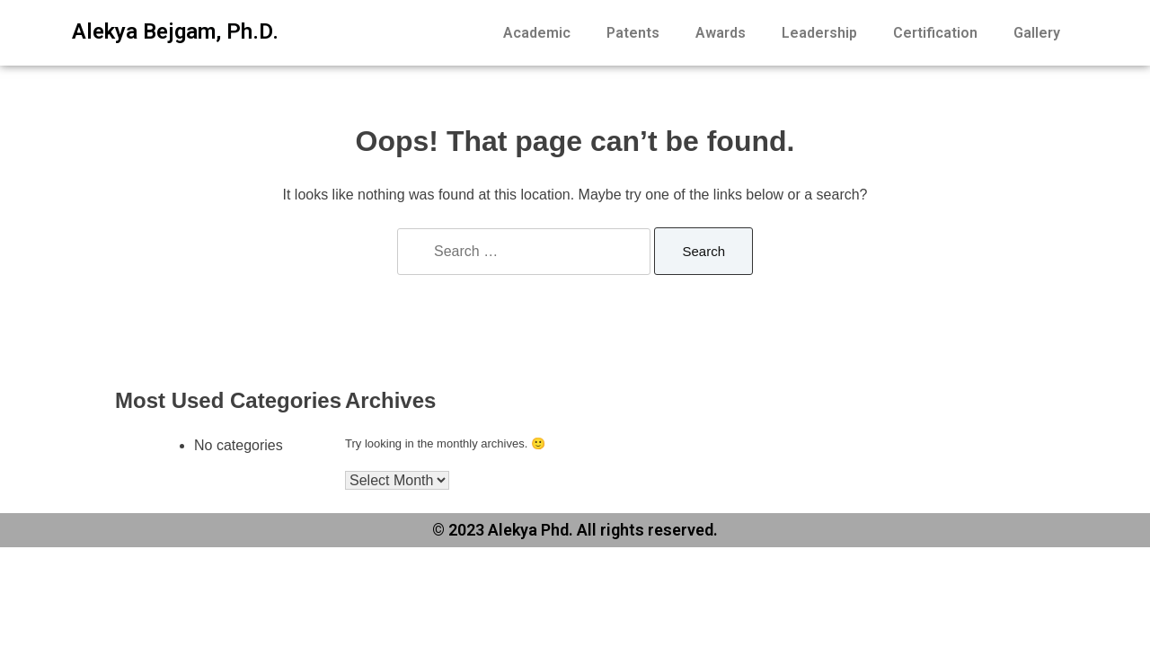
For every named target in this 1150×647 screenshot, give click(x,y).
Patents (632, 32)
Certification (935, 32)
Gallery (1036, 32)
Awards (720, 32)
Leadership (819, 32)
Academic (537, 32)
